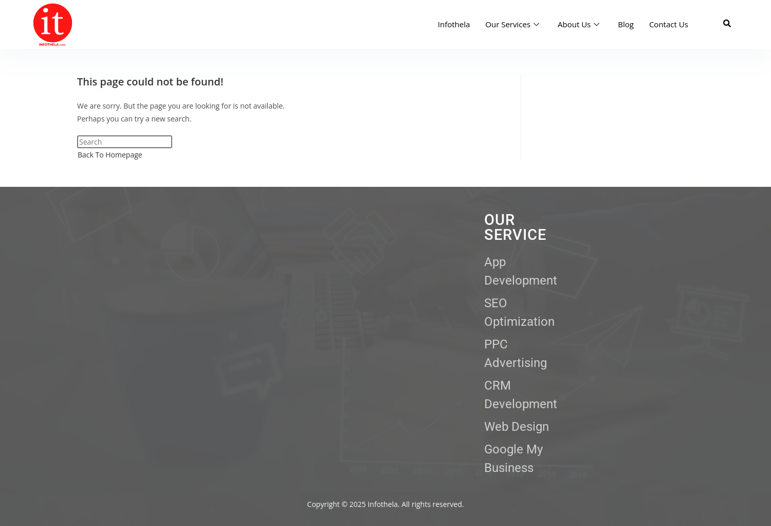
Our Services (512, 24)
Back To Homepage (110, 155)
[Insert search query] (124, 141)
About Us (578, 24)
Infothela (454, 24)
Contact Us (668, 24)
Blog (626, 24)
